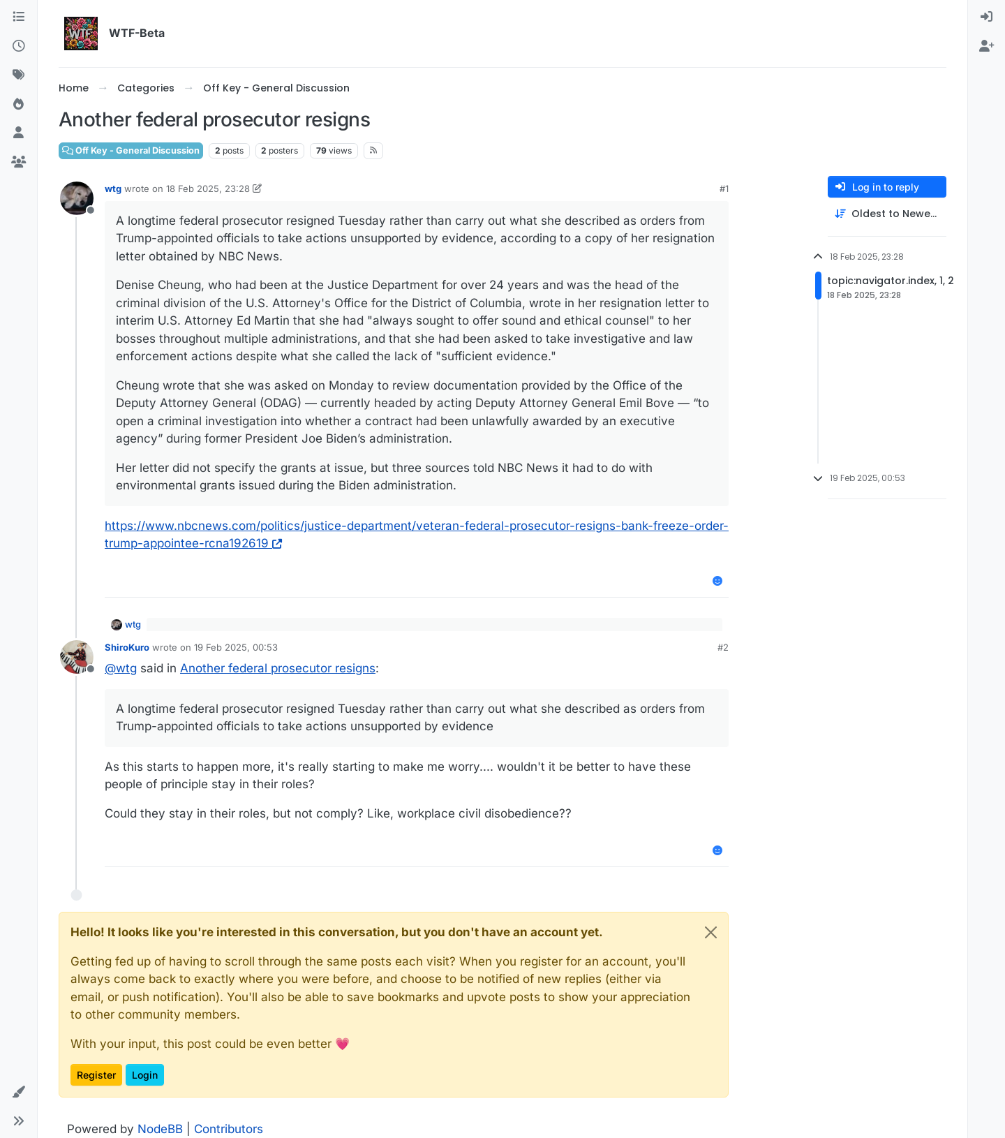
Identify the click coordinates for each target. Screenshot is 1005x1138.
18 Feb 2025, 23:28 (208, 188)
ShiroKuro (127, 647)
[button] (18, 1092)
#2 (723, 647)
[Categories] (18, 17)
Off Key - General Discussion (131, 150)
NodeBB (160, 1129)
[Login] (986, 17)
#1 (724, 188)
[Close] (711, 932)
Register (96, 1075)
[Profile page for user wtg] (77, 198)
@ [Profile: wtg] (121, 668)
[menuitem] (986, 17)
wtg (113, 188)
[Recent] (18, 47)
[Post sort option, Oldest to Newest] (887, 214)
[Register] (986, 47)
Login (145, 1075)
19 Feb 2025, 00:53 (236, 647)
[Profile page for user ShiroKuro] (77, 657)
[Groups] (18, 163)
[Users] (18, 133)
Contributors (228, 1129)
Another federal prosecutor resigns (277, 668)
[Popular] (18, 105)
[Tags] (18, 75)
